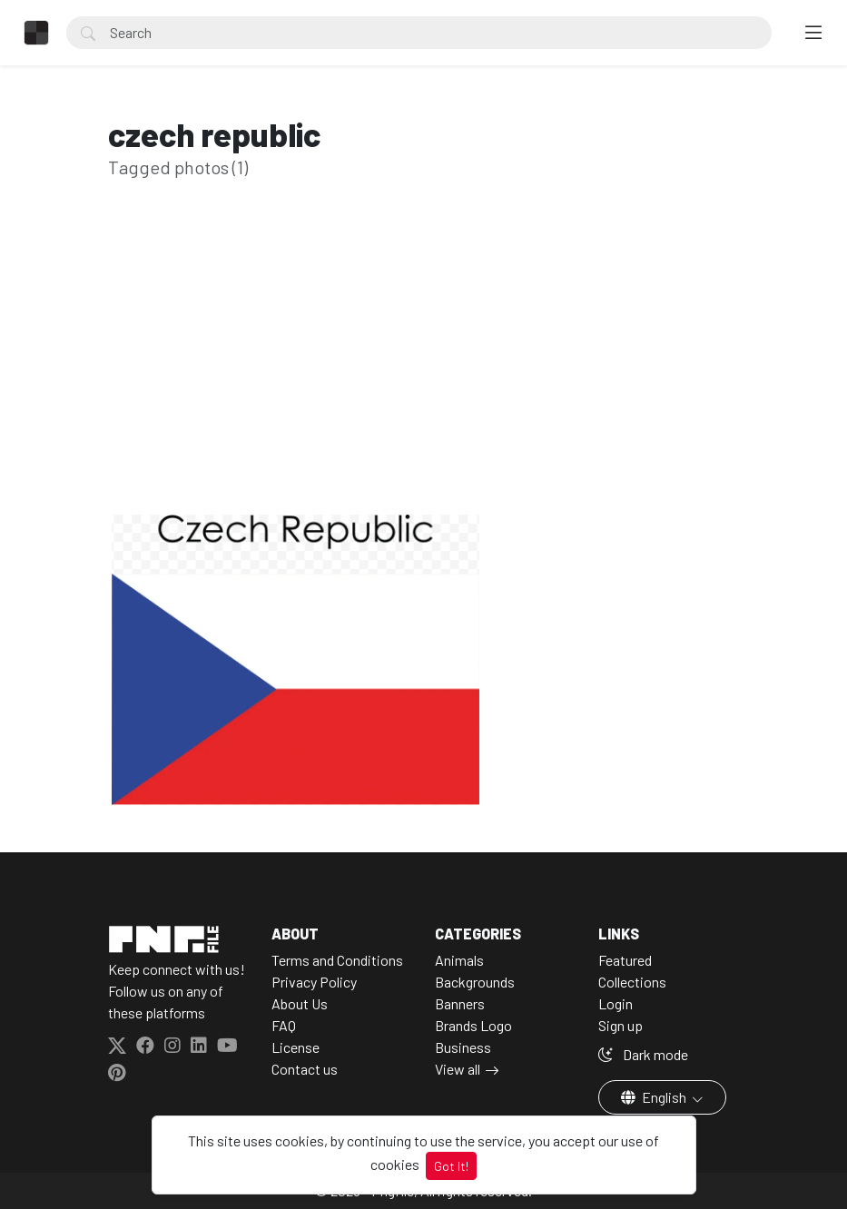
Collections (632, 981)
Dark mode (643, 1054)
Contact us (304, 1068)
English (655, 1097)
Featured (625, 959)
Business (463, 1047)
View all (457, 1068)
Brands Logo (473, 1025)
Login (615, 1003)
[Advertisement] (424, 375)
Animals (459, 959)
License (295, 1047)
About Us (299, 1003)
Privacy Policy (314, 981)
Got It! (451, 1166)
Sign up (620, 1025)
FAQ (283, 1025)
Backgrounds (475, 981)
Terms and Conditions (337, 959)
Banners (460, 1003)
